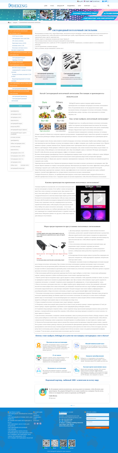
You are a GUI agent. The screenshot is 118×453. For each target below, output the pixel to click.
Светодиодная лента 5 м (17, 159)
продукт (15, 22)
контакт (36, 420)
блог (35, 419)
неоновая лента (25, 165)
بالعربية (80, 1)
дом (9, 22)
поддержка (37, 417)
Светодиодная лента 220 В (18, 155)
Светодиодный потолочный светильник (74, 30)
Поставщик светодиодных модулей (20, 438)
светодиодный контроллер (17, 168)
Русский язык (94, 1)
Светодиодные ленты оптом (17, 431)
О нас (35, 413)
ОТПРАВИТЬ (98, 427)
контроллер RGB (15, 126)
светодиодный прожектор (45, 73)
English (86, 1)
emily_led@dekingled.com (70, 416)
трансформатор (15, 111)
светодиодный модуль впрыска (19, 129)
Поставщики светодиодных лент (19, 434)
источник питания (15, 137)
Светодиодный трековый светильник (71, 74)
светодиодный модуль (16, 123)
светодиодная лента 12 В (17, 152)
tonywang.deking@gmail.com (71, 417)
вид (45, 84)
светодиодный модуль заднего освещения (18, 133)
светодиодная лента (16, 114)
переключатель (15, 120)
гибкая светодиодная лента (18, 143)
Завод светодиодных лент (17, 436)
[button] (70, 405)
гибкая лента (14, 165)
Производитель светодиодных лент (20, 432)
